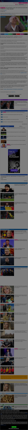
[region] (14, 420)
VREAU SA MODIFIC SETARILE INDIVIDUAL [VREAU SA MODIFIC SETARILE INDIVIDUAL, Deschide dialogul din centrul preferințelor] (14, 428)
